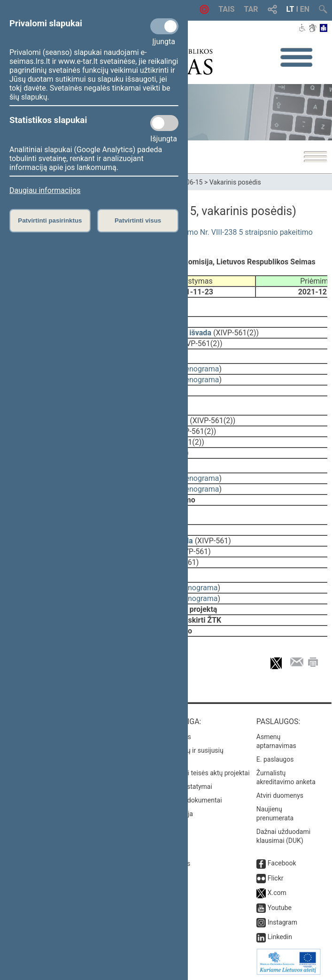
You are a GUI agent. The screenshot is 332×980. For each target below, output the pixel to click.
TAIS (226, 9)
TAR (251, 9)
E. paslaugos (275, 759)
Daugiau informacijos (44, 190)
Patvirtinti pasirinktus (50, 220)
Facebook (282, 863)
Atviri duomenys (279, 795)
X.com (277, 892)
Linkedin (280, 937)
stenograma (199, 368)
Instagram (282, 922)
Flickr (276, 878)
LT (290, 9)
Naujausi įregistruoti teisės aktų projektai (190, 773)
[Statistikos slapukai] (164, 123)
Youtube (280, 907)
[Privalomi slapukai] (164, 26)
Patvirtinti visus (138, 220)
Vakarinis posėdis (235, 182)
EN (304, 9)
